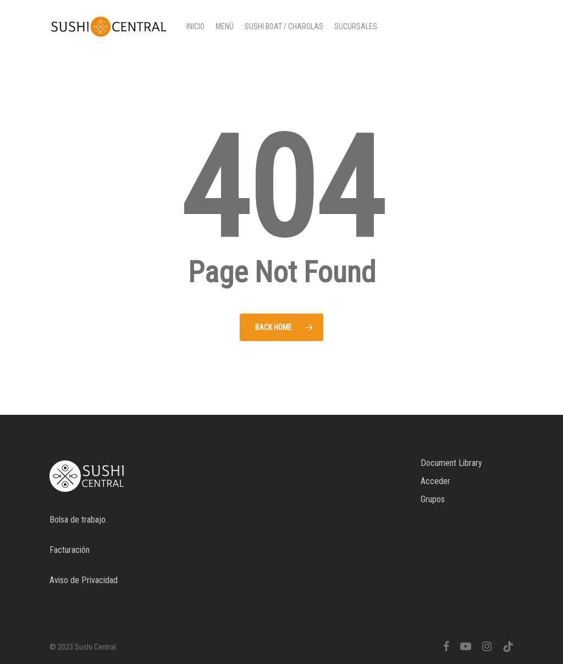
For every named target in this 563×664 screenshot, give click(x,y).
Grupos (433, 499)
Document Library (451, 463)
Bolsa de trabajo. (78, 519)
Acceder (435, 481)
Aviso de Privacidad (83, 580)
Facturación (69, 550)
